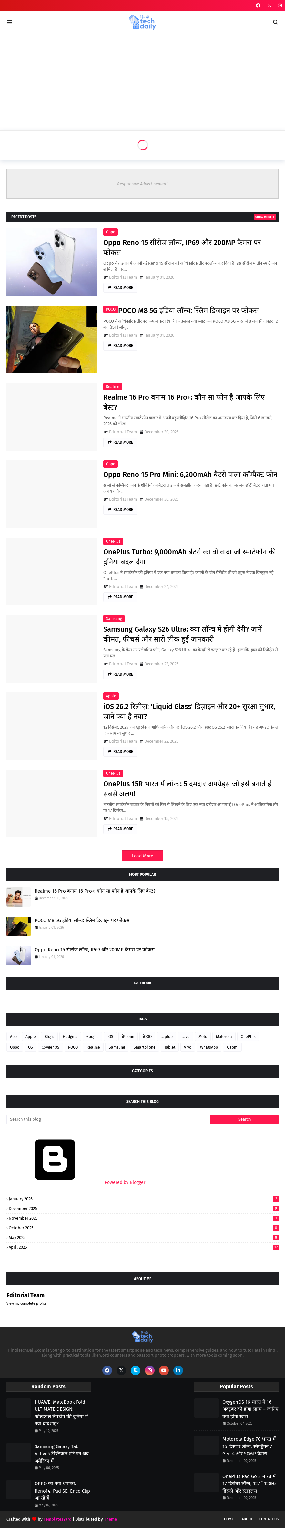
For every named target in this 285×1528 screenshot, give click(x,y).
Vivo (187, 1047)
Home (229, 1519)
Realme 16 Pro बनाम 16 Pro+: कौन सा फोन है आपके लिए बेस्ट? (184, 402)
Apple (111, 696)
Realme (112, 386)
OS (30, 1047)
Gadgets (70, 1036)
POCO (111, 309)
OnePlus (113, 541)
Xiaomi (232, 1047)
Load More (142, 856)
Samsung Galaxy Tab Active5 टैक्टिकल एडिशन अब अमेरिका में (62, 1454)
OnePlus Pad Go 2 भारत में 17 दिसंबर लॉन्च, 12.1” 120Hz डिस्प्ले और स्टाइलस (249, 1484)
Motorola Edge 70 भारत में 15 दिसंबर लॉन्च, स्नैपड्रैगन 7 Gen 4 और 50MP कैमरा (249, 1446)
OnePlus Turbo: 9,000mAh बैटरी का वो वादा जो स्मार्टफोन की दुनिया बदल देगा (189, 556)
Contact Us (269, 1519)
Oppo (110, 232)
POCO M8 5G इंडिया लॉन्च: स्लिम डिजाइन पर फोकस (188, 310)
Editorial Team (123, 277)
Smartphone (145, 1047)
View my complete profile (26, 1303)
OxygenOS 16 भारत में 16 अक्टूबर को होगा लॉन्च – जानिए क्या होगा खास (250, 1409)
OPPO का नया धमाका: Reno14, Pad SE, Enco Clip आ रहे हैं (62, 1491)
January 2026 (144, 1198)
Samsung (114, 618)
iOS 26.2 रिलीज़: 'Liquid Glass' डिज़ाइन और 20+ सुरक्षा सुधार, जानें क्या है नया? (189, 711)
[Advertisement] (142, 82)
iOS (110, 1036)
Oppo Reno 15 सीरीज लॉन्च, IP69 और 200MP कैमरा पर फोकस (182, 247)
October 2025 (144, 1227)
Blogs (49, 1036)
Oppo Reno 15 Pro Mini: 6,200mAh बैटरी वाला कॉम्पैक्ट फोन (190, 474)
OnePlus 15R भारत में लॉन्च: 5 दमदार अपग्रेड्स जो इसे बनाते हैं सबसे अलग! (187, 788)
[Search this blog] (108, 1119)
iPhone (128, 1036)
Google (92, 1036)
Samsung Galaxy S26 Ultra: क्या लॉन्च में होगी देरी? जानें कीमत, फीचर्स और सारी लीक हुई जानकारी (182, 634)
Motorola (224, 1036)
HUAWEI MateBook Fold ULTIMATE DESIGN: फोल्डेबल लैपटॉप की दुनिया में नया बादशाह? (61, 1413)
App (13, 1036)
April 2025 (144, 1247)
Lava (185, 1036)
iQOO (147, 1036)
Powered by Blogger (75, 1182)
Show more (263, 216)
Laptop (166, 1036)
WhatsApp (209, 1047)
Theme (110, 1519)
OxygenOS (50, 1047)
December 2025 (144, 1208)
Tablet (169, 1047)
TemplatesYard (58, 1519)
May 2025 (144, 1237)
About (247, 1519)
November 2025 (144, 1218)
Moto (202, 1036)
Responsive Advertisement (142, 183)
